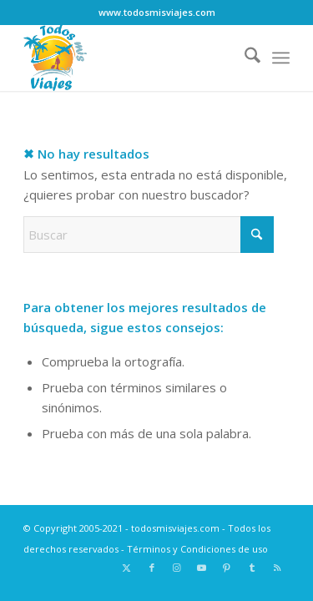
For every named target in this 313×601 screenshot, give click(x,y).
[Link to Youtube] (202, 567)
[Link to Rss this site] (277, 567)
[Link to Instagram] (176, 567)
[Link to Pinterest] (227, 567)
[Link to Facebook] (151, 567)
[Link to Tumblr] (252, 567)
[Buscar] (244, 57)
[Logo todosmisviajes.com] (129, 57)
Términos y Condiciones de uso (197, 549)
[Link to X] (126, 567)
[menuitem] (244, 57)
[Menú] (281, 58)
